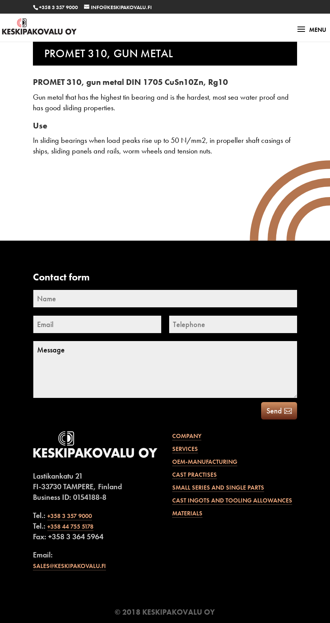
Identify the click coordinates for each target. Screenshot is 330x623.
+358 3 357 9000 (58, 7)
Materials (187, 513)
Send (274, 411)
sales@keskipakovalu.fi (69, 566)
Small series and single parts (218, 488)
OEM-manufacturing (204, 462)
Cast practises (194, 475)
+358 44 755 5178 (70, 527)
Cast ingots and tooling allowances (232, 500)
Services (185, 449)
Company (186, 436)
